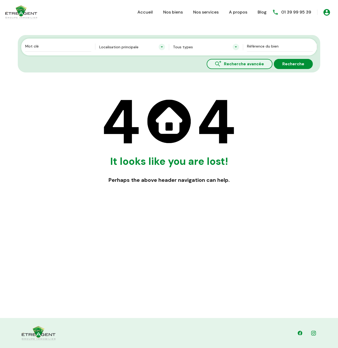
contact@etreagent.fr (205, 313)
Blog (262, 12)
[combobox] (132, 47)
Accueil (145, 12)
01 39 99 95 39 (296, 12)
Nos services (206, 12)
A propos (238, 12)
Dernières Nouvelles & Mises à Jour (174, 288)
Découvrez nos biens (161, 264)
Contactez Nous (157, 276)
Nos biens (173, 12)
